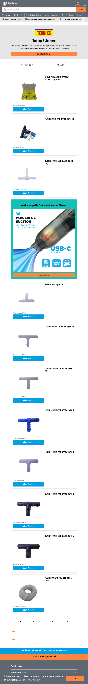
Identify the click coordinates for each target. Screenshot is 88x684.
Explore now (44, 275)
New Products (67, 15)
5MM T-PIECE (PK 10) (54, 284)
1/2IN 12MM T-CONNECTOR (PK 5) (59, 452)
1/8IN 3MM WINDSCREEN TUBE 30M (58, 579)
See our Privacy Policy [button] (29, 680)
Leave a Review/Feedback (44, 656)
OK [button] (75, 678)
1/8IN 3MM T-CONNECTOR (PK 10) (59, 119)
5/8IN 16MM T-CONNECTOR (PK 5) (59, 494)
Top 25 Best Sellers (33, 15)
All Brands (6, 15)
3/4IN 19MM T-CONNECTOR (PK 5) (59, 536)
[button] (27, 65)
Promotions (81, 15)
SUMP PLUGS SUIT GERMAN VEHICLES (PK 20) (57, 78)
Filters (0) (60, 65)
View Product (28, 109)
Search (81, 10)
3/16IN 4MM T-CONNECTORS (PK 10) (59, 162)
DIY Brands (18, 15)
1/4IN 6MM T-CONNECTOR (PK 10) (59, 326)
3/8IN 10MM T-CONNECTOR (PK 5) (59, 410)
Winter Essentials (51, 15)
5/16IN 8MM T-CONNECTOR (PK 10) (58, 369)
